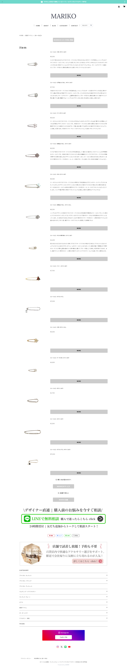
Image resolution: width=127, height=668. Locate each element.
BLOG (54, 25)
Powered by (63, 664)
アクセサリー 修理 (24, 618)
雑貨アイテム (29, 35)
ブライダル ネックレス (25, 575)
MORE (79, 75)
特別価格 (22, 623)
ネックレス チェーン (24, 597)
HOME (38, 25)
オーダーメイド (23, 613)
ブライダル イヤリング (25, 581)
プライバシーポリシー (26, 658)
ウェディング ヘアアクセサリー (27, 591)
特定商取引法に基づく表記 (40, 658)
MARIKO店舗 (63, 500)
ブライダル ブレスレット (25, 586)
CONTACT (74, 25)
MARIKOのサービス (63, 486)
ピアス (21, 602)
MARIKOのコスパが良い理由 (63, 40)
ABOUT (46, 25)
